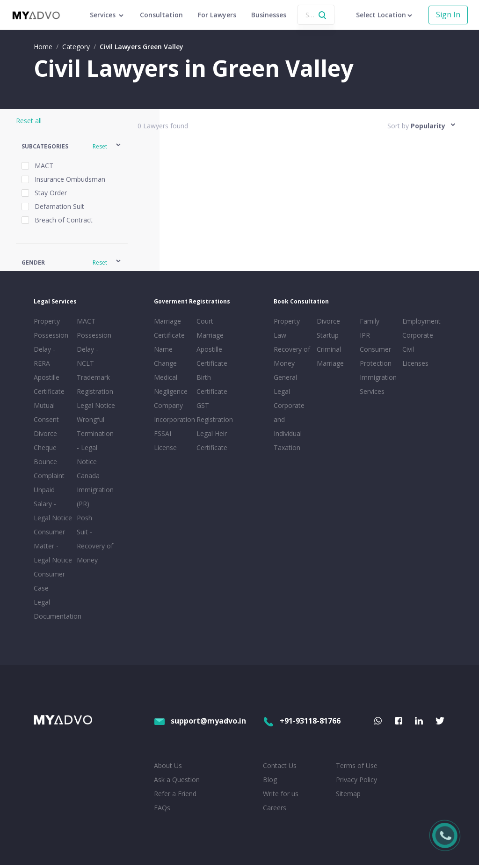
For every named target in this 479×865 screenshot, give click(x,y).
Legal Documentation (53, 609)
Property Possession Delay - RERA (51, 342)
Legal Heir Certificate (211, 440)
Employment (421, 321)
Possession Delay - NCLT (94, 349)
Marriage (330, 363)
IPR (365, 335)
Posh (84, 517)
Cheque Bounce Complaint (49, 461)
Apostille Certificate (49, 384)
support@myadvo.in (200, 721)
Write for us (280, 793)
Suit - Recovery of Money (95, 545)
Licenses (415, 363)
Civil (408, 349)
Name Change (165, 356)
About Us (168, 765)
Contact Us (280, 765)
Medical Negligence (171, 384)
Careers (274, 807)
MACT (86, 321)
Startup (328, 335)
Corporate (417, 335)
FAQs (162, 807)
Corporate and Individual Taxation (289, 426)
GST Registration (214, 412)
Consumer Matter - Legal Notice (53, 545)
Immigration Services (378, 384)
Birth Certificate (211, 384)
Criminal (329, 349)
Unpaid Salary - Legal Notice (53, 503)
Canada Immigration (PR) (95, 489)
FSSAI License (165, 440)
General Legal (285, 384)
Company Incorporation (173, 412)
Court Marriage (210, 328)
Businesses (268, 14)
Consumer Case (49, 580)
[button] (72, 146)
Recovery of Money (292, 356)
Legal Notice (96, 405)
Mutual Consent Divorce (46, 419)
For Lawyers (217, 14)
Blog (270, 779)
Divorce (328, 321)
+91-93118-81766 (302, 721)
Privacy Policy (356, 779)
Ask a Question (177, 779)
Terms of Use (356, 765)
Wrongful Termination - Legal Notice (95, 440)
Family (369, 321)
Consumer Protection (376, 356)
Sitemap (348, 793)
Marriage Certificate (169, 328)
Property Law (287, 328)
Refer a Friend (175, 793)
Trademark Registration (95, 384)
